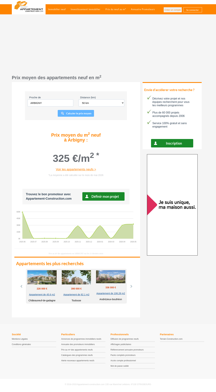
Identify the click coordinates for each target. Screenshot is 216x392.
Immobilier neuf (57, 9)
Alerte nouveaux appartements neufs (77, 360)
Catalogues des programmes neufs (77, 355)
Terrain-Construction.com (171, 339)
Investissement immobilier (85, 9)
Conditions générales (21, 344)
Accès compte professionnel (123, 360)
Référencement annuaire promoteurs (127, 350)
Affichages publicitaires (121, 344)
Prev (21, 286)
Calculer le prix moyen (78, 113)
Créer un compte (173, 10)
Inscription (174, 143)
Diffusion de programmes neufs (125, 339)
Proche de (35, 97)
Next (131, 286)
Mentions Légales (20, 339)
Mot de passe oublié (120, 366)
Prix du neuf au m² (115, 9)
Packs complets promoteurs (123, 355)
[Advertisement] (108, 46)
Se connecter (192, 10)
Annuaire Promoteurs (143, 9)
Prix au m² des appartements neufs (77, 350)
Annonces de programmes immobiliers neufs (81, 339)
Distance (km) (88, 97)
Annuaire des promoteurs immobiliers (78, 344)
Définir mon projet (105, 196)
